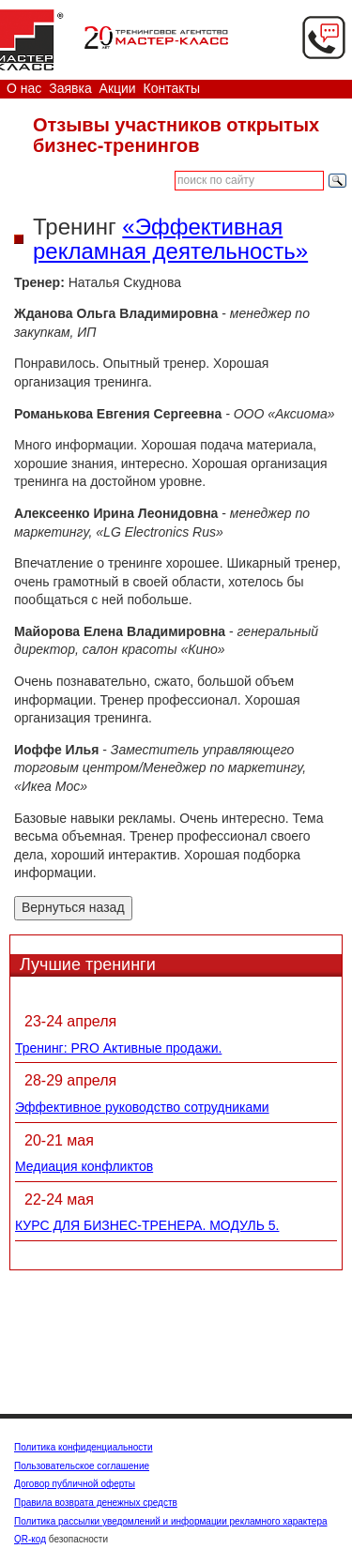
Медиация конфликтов (84, 1166)
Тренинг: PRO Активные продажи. (118, 1047)
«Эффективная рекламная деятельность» (170, 239)
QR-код (30, 1539)
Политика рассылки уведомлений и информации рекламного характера (171, 1521)
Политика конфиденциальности (83, 1447)
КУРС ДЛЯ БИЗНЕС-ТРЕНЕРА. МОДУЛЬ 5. (147, 1225)
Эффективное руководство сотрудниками (142, 1107)
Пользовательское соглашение (81, 1466)
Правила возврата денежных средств (95, 1502)
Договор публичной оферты (74, 1484)
